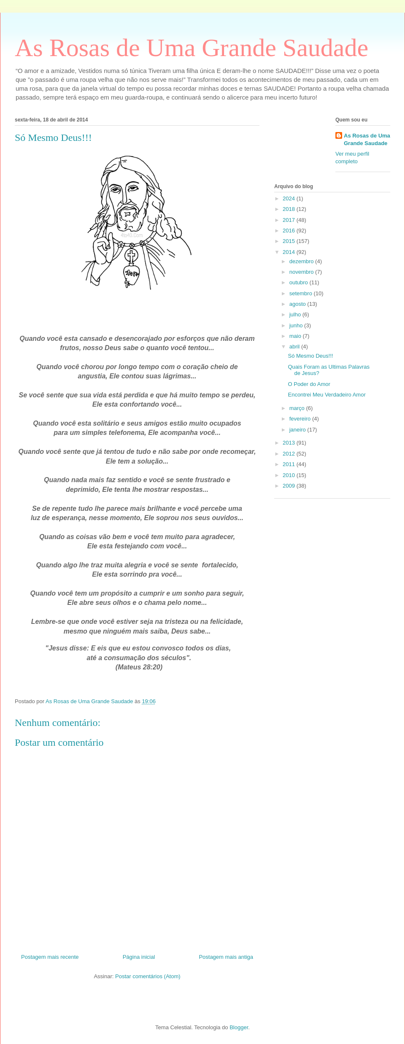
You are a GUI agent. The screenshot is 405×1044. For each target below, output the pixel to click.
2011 (290, 464)
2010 (290, 475)
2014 (290, 252)
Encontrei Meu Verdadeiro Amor (326, 394)
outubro (299, 282)
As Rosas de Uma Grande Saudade (191, 48)
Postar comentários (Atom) (148, 976)
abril (295, 346)
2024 (290, 198)
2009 (290, 486)
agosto (298, 304)
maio (296, 336)
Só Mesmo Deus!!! (310, 356)
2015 (290, 241)
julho (295, 314)
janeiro (298, 429)
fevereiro (300, 418)
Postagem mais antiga (226, 957)
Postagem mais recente (50, 957)
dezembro (302, 261)
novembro (302, 272)
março (297, 408)
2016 (290, 230)
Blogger (239, 1027)
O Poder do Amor (309, 384)
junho (296, 325)
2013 (290, 443)
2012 (290, 454)
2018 (290, 209)
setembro (301, 293)
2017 (290, 220)
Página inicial (139, 957)
